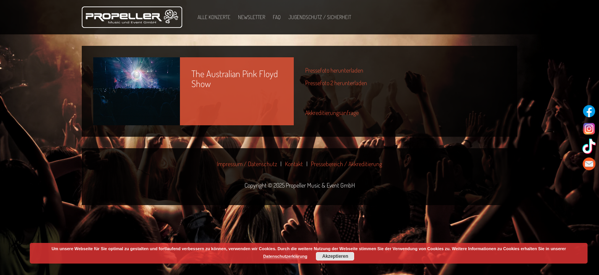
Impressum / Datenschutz (247, 164)
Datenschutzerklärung (285, 256)
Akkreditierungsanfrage (332, 112)
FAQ (277, 17)
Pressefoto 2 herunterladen (336, 83)
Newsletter (251, 17)
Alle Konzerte (214, 17)
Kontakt (294, 164)
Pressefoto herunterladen (334, 70)
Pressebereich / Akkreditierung (346, 164)
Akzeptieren (335, 256)
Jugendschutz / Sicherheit (319, 17)
